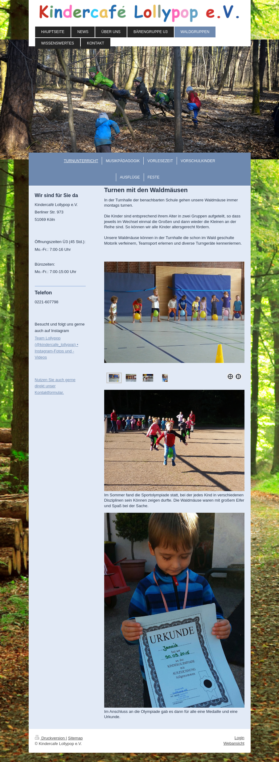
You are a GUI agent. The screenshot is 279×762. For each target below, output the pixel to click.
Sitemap (75, 738)
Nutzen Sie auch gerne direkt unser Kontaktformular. (55, 386)
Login (239, 737)
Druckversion (50, 738)
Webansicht (234, 743)
